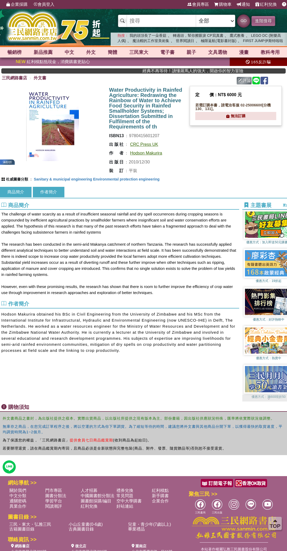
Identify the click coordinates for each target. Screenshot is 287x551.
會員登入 (43, 4)
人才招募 (89, 490)
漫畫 (244, 52)
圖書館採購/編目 (96, 501)
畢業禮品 (136, 529)
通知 (243, 4)
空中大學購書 (129, 501)
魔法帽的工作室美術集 (150, 41)
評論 (244, 80)
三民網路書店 (14, 78)
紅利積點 (160, 490)
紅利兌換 (266, 4)
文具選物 (217, 52)
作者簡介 (48, 192)
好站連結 (124, 506)
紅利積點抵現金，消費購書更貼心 (53, 61)
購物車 (223, 4)
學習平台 (53, 501)
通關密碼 (17, 501)
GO (243, 20)
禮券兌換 (124, 490)
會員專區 (198, 4)
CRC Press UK (144, 144)
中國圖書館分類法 (97, 495)
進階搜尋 (263, 21)
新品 (43, 52)
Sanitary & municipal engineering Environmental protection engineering (97, 179)
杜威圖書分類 (17, 179)
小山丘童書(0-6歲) (86, 524)
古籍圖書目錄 (21, 529)
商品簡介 (15, 192)
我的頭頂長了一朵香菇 (148, 35)
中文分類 (17, 495)
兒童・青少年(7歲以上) (149, 524)
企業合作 (160, 501)
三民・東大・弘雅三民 (30, 524)
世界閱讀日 (185, 41)
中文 (69, 52)
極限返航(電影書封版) (218, 41)
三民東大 (138, 52)
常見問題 (124, 495)
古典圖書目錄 (81, 529)
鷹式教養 (237, 35)
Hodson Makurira (146, 153)
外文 (91, 52)
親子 (191, 52)
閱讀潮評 (53, 506)
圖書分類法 (55, 495)
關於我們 (17, 490)
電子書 (167, 52)
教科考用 (270, 52)
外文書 (40, 78)
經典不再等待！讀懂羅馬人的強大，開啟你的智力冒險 (204, 71)
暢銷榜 (14, 52)
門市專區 (53, 490)
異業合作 (17, 506)
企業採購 (17, 4)
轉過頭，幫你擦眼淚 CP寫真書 (198, 35)
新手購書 (160, 495)
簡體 (112, 52)
